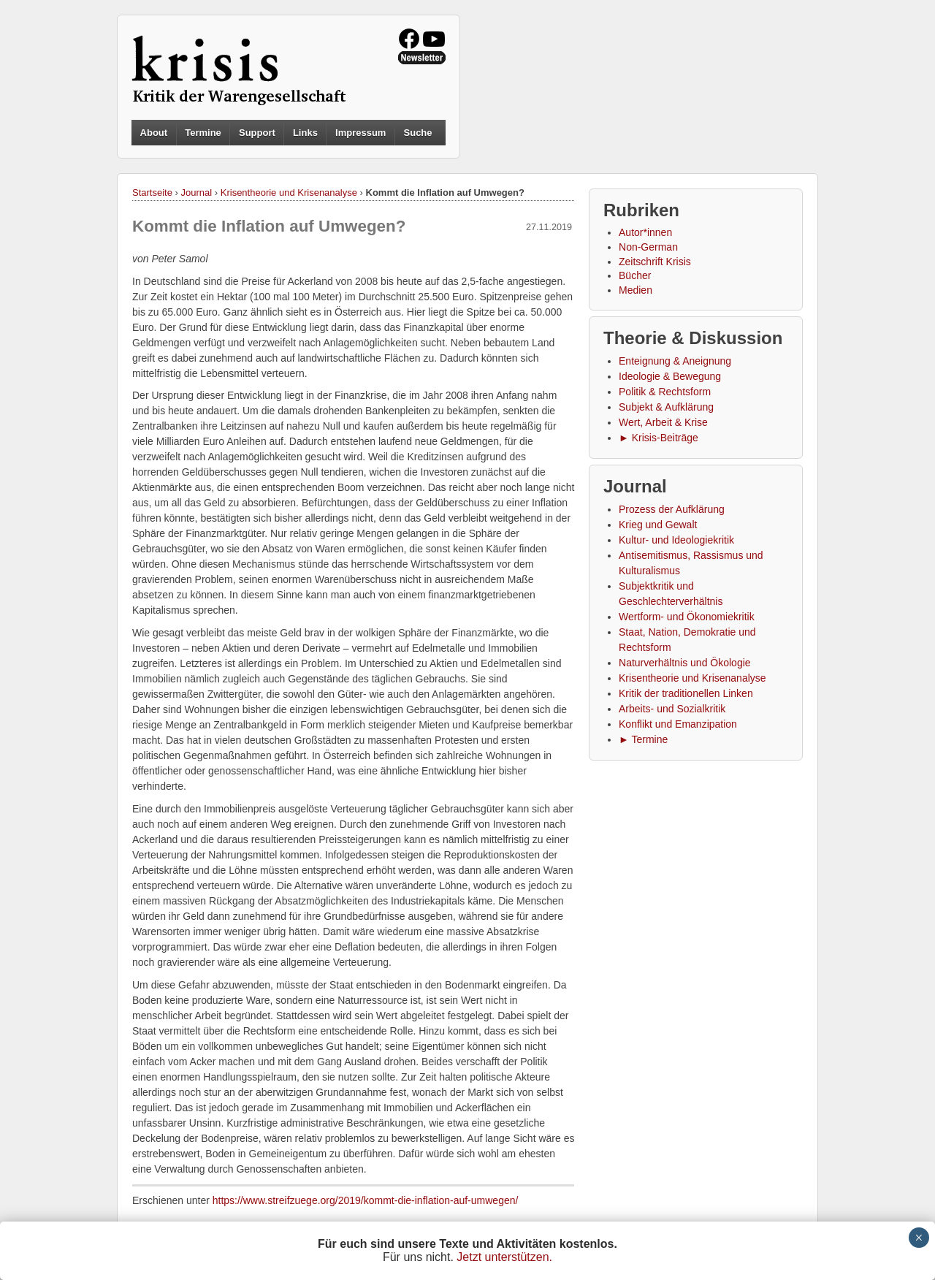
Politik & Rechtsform (665, 391)
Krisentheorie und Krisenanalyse (289, 192)
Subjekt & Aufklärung (666, 407)
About (154, 132)
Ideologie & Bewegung (670, 376)
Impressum (360, 132)
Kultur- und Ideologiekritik (676, 540)
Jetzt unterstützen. (504, 1257)
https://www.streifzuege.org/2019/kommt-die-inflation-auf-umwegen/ (366, 1200)
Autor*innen (645, 232)
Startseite (152, 192)
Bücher (635, 275)
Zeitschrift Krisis (655, 261)
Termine (203, 132)
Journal (197, 192)
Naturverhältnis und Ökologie (685, 662)
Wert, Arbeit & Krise (663, 422)
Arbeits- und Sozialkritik (672, 709)
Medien (635, 290)
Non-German (648, 247)
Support (257, 132)
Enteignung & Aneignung (675, 361)
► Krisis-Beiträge (658, 437)
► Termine (643, 739)
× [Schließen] (919, 1238)
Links (305, 132)
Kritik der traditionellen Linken (686, 693)
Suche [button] (418, 133)
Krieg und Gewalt (658, 524)
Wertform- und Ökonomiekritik (687, 616)
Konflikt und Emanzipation (678, 724)
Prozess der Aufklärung (672, 509)
